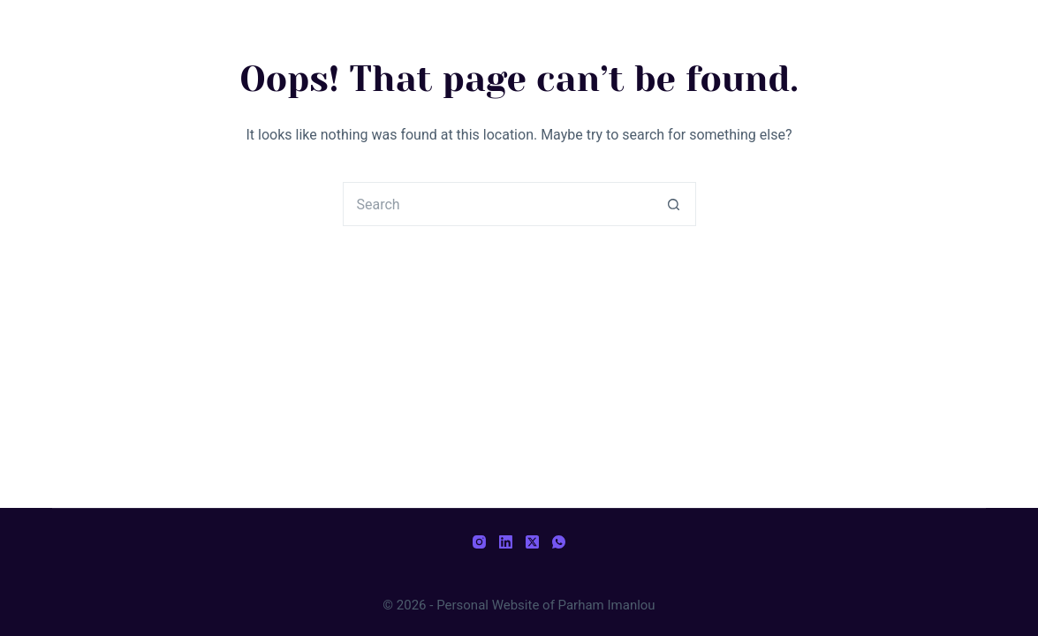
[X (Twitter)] (532, 542)
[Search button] (674, 204)
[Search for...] (497, 204)
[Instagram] (479, 542)
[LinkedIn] (505, 542)
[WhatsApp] (558, 542)
